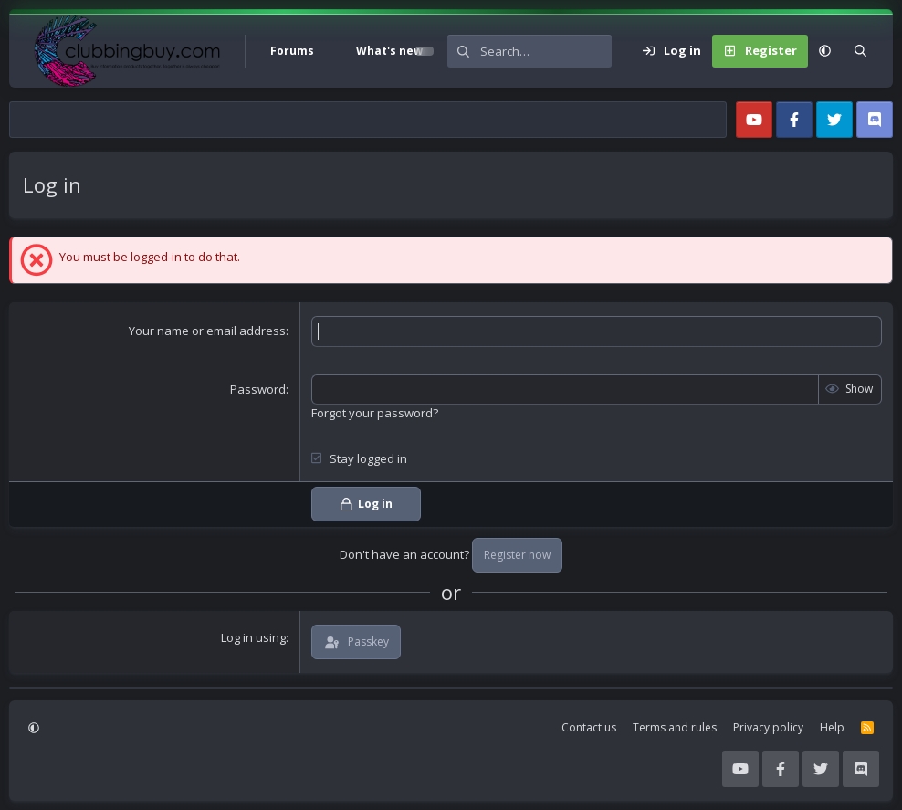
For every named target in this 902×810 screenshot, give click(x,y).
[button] (335, 51)
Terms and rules (675, 727)
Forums (292, 50)
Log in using (253, 637)
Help (832, 727)
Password (258, 389)
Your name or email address (207, 330)
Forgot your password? (374, 413)
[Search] (546, 51)
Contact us (588, 727)
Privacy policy (768, 727)
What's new (389, 50)
